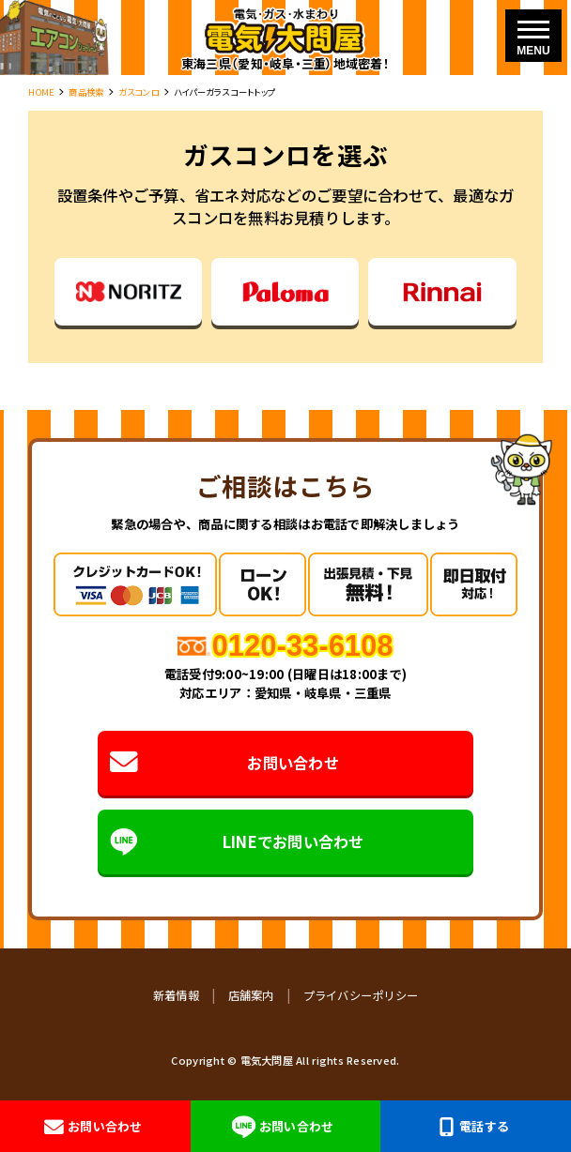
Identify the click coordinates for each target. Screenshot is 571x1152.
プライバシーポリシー (361, 995)
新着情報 (176, 995)
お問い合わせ (224, 763)
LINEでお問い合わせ (236, 841)
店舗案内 (251, 995)
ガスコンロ (139, 92)
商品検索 (86, 92)
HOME (41, 92)
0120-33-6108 (303, 645)
